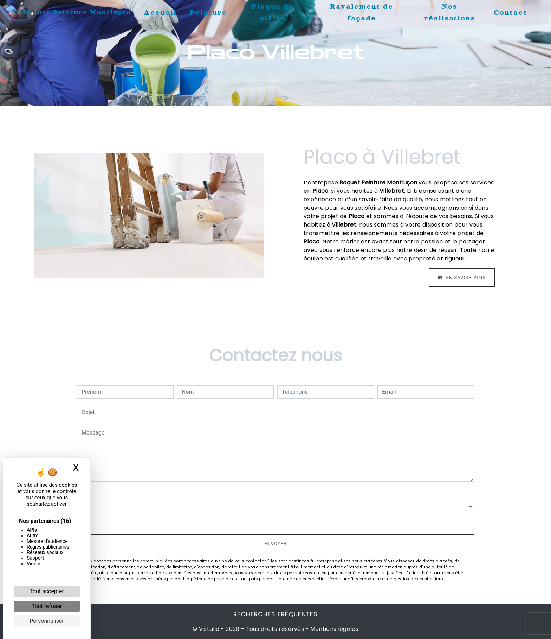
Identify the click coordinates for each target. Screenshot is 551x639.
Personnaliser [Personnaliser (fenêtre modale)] (47, 621)
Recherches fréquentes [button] (275, 614)
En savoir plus (462, 277)
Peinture (208, 12)
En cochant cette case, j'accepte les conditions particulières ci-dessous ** (175, 523)
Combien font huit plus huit (110, 492)
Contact (510, 12)
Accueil (160, 12)
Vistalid (209, 629)
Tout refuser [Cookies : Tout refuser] (47, 606)
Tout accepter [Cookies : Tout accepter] (47, 591)
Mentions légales (333, 629)
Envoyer (275, 543)
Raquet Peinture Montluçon (77, 12)
